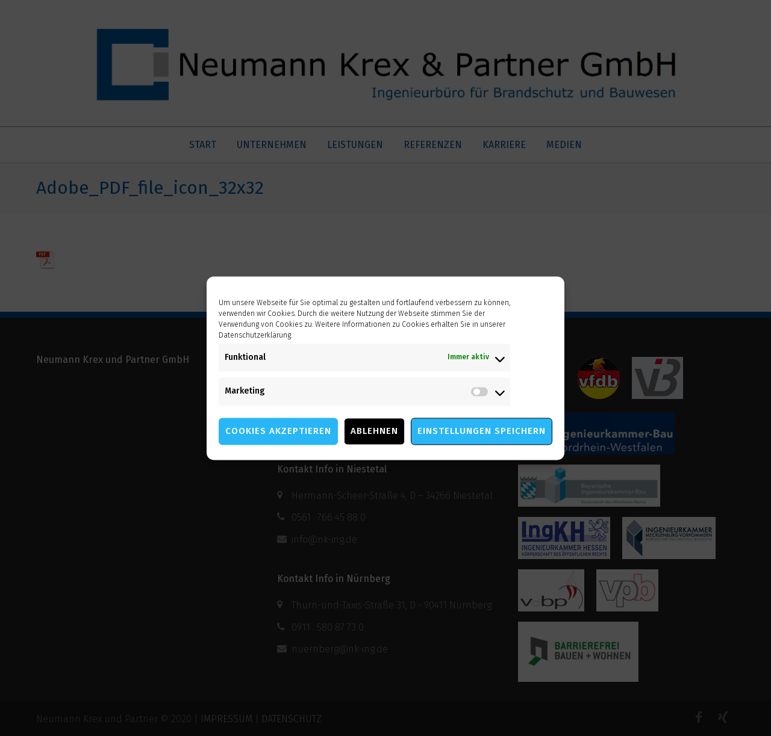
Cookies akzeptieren (278, 430)
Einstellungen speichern (481, 430)
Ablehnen (374, 430)
